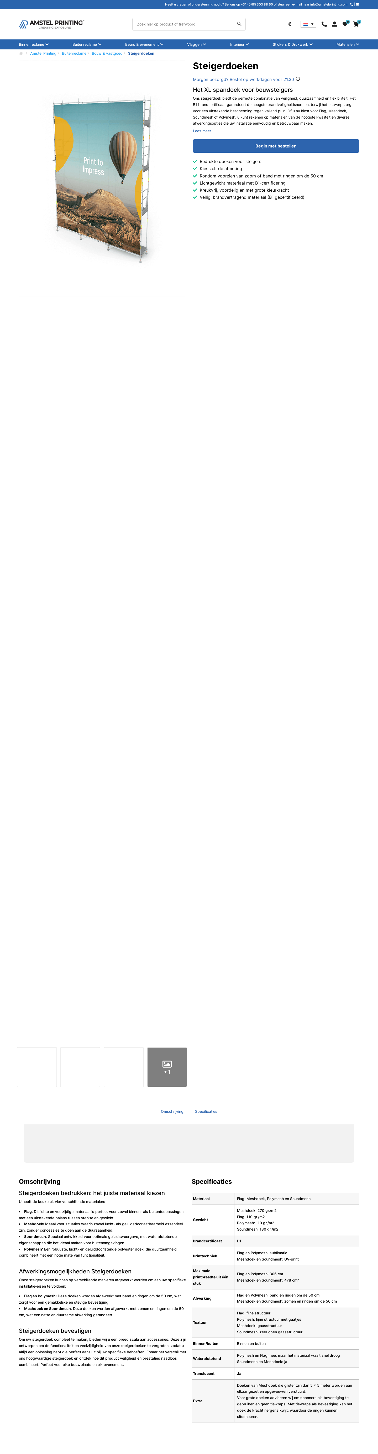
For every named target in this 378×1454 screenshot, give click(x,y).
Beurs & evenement (142, 44)
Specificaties (206, 1111)
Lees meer (202, 131)
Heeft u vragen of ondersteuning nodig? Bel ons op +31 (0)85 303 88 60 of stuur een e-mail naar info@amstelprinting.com (256, 4)
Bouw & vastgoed (107, 53)
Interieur (237, 44)
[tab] (175, 1111)
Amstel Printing (43, 53)
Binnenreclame (31, 44)
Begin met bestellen (276, 146)
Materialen (346, 44)
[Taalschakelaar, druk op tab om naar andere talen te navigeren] (308, 24)
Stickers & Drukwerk (290, 44)
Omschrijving (173, 1111)
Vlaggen (194, 44)
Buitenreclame (84, 44)
